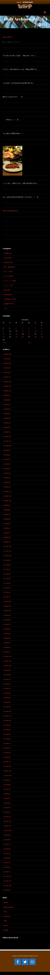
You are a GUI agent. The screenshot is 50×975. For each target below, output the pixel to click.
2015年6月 (7, 684)
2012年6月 (7, 849)
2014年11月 (7, 716)
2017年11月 (7, 551)
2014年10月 (7, 721)
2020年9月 (7, 395)
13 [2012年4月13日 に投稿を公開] (29, 331)
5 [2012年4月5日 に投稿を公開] (22, 328)
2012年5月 (7, 853)
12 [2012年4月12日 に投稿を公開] (23, 331)
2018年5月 (7, 524)
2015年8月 (7, 675)
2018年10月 (7, 501)
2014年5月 (7, 743)
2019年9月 (7, 450)
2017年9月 (7, 560)
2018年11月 (7, 496)
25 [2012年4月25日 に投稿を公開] (16, 337)
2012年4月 (7, 858)
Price (5, 912)
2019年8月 (7, 455)
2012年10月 (7, 830)
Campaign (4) (8, 294)
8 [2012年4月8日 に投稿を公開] (41, 328)
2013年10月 (7, 775)
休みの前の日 (7, 37)
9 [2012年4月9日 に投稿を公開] (3, 331)
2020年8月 (7, 400)
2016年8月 (7, 620)
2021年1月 (7, 377)
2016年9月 (7, 615)
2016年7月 (7, 624)
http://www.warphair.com (10, 211)
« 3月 (4, 343)
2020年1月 (7, 432)
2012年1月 (7, 872)
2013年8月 (7, 785)
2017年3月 (7, 588)
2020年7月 (7, 404)
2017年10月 (7, 556)
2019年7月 (7, 459)
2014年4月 (7, 748)
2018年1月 (7, 542)
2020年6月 (7, 409)
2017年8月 (7, 565)
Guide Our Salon (9, 907)
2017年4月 (7, 583)
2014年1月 (7, 762)
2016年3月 (7, 643)
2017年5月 (7, 579)
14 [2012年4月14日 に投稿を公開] (35, 331)
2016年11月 (7, 606)
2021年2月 (7, 372)
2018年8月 (7, 510)
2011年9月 (7, 890)
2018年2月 (7, 537)
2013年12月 (7, 766)
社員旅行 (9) (7, 253)
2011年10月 (7, 885)
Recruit (6, 925)
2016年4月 (7, 638)
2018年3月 (7, 533)
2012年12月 (7, 821)
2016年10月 (7, 611)
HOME (6, 902)
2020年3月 (7, 423)
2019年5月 (7, 469)
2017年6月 (7, 574)
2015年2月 (7, 702)
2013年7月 (7, 789)
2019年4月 (7, 473)
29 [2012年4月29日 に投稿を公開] (42, 337)
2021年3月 (7, 368)
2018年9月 (7, 505)
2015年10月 (7, 666)
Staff (5, 921)
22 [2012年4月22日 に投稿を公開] (42, 334)
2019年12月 (7, 437)
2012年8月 (7, 840)
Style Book (7, 916)
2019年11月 (7, 441)
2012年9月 (7, 835)
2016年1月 (7, 652)
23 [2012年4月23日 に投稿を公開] (3, 337)
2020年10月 (7, 391)
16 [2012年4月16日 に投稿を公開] (3, 334)
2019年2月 (7, 482)
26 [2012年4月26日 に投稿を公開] (23, 337)
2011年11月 (7, 881)
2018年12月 (7, 491)
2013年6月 (7, 794)
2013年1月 (7, 817)
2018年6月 (7, 519)
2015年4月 (7, 693)
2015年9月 (7, 670)
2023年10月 (7, 354)
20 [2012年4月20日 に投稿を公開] (29, 334)
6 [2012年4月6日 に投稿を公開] (28, 328)
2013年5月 (7, 798)
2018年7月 (7, 514)
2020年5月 (7, 414)
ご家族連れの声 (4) (10, 299)
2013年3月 (7, 808)
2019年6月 (7, 464)
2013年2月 (7, 812)
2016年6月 (7, 629)
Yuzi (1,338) (7, 258)
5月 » (30, 343)
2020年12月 (7, 382)
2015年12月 (7, 656)
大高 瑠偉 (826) (9, 267)
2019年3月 (7, 478)
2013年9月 (7, 780)
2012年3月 (7, 863)
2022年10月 (7, 363)
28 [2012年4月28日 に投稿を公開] (35, 337)
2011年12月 (7, 876)
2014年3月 (7, 753)
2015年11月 (7, 661)
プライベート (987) (10, 281)
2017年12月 (7, 546)
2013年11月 (7, 771)
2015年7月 (7, 679)
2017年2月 (7, 592)
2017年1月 (7, 597)
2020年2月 (7, 427)
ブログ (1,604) (8, 276)
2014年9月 (7, 725)
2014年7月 (7, 734)
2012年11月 (7, 826)
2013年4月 (7, 803)
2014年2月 (7, 757)
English (6, 930)
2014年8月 (7, 730)
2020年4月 (7, 418)
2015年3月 (7, 698)
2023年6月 (7, 359)
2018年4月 (7, 528)
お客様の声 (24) (9, 304)
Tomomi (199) (8, 262)
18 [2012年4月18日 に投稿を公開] (16, 334)
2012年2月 (7, 867)
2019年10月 (7, 446)
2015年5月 (7, 688)
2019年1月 (7, 487)
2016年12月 (7, 601)
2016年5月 (7, 633)
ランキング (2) (8, 285)
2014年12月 (7, 711)
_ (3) (5, 308)
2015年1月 (7, 707)
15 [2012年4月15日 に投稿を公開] (42, 331)
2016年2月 (7, 647)
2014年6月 (7, 739)
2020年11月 (7, 386)
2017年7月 (7, 569)
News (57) (7, 290)
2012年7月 (7, 844)
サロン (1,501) (8, 272)
